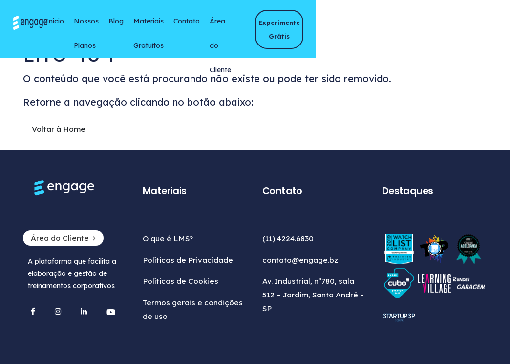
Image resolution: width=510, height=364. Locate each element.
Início (105, 25)
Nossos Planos (136, 29)
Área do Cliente (321, 29)
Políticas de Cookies (173, 281)
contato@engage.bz (300, 260)
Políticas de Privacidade (180, 260)
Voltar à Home (43, 137)
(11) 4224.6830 (288, 238)
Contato (285, 25)
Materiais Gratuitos (219, 29)
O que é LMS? (160, 238)
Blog (186, 25)
